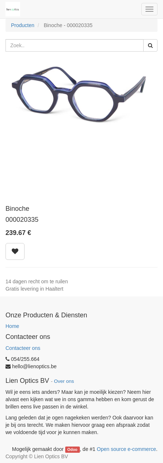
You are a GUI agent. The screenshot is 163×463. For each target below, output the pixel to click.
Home (12, 326)
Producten (22, 25)
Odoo (72, 449)
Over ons (64, 381)
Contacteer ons (22, 348)
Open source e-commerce (126, 449)
